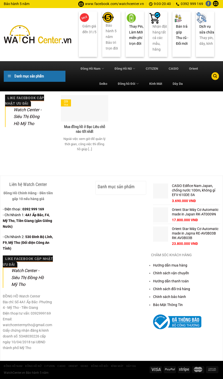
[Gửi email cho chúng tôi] (215, 4)
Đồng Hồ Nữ (125, 68)
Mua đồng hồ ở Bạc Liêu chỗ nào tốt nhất (84, 129)
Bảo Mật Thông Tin (168, 305)
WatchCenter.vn (14, 372)
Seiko (103, 84)
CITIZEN (152, 68)
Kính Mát (155, 84)
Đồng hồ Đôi (128, 83)
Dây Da (178, 84)
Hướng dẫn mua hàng (170, 265)
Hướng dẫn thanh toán (171, 281)
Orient (193, 68)
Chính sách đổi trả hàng (171, 289)
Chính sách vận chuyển (171, 273)
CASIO (173, 68)
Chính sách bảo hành (169, 297)
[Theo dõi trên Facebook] (208, 4)
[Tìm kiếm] (215, 76)
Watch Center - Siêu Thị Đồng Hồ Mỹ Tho (28, 116)
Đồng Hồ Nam (92, 68)
